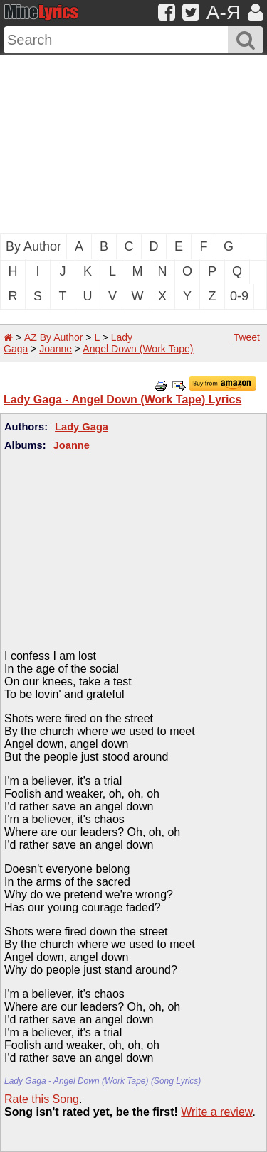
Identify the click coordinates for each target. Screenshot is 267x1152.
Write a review (216, 1112)
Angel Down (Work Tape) (138, 348)
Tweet (247, 337)
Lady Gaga (81, 427)
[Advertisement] (133, 144)
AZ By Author (53, 337)
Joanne (55, 348)
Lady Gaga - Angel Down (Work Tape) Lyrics (122, 399)
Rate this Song (41, 1099)
